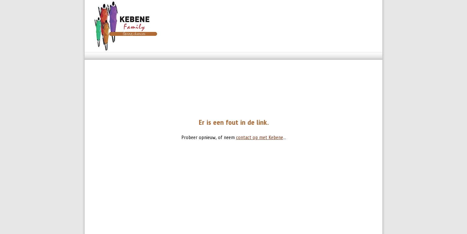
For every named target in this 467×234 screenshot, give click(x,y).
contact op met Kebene (259, 137)
